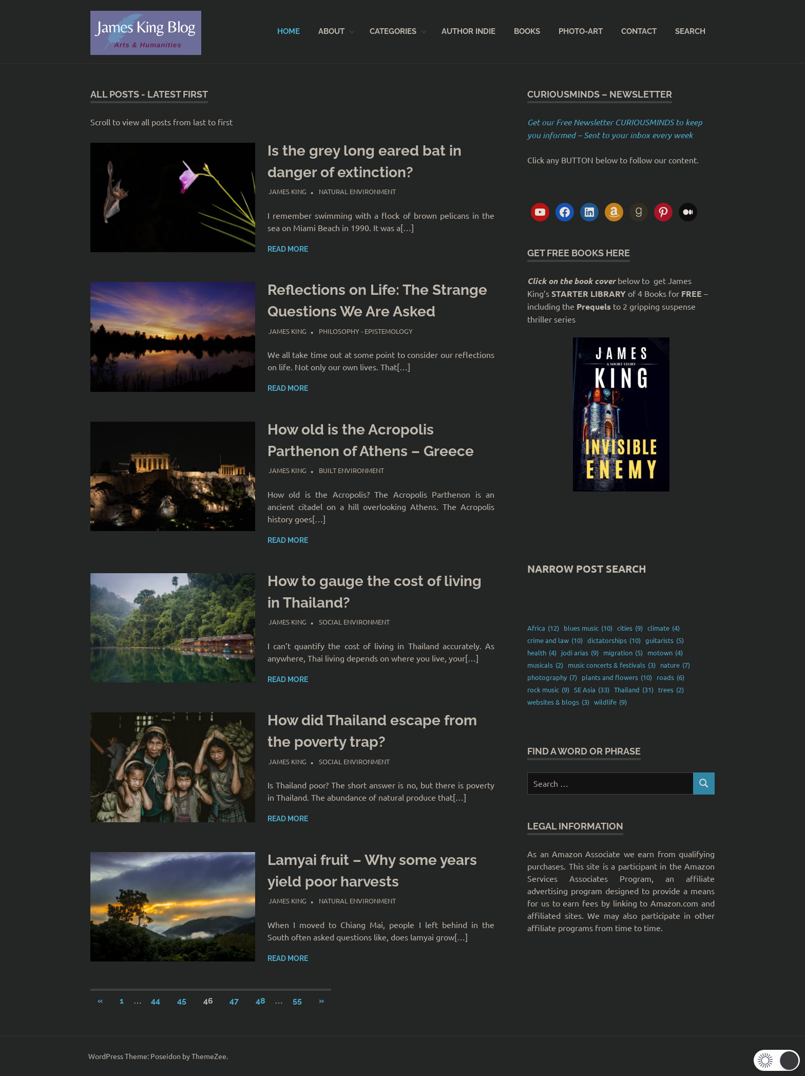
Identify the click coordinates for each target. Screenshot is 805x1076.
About (336, 31)
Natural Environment (357, 191)
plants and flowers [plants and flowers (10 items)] (617, 677)
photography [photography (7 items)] (552, 677)
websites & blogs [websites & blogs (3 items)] (558, 702)
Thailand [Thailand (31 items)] (634, 690)
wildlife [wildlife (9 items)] (610, 702)
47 (234, 1001)
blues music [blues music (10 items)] (588, 628)
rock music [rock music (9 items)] (548, 690)
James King (287, 191)
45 (181, 1001)
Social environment (354, 621)
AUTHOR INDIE (468, 31)
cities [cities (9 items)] (630, 628)
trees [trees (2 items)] (671, 690)
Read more (287, 249)
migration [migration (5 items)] (623, 653)
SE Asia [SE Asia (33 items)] (591, 690)
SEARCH (690, 31)
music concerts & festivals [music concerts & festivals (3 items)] (612, 665)
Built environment (351, 470)
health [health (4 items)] (542, 653)
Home (288, 31)
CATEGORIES (398, 31)
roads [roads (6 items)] (670, 677)
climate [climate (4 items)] (663, 628)
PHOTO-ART (581, 31)
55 (297, 1001)
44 (155, 1001)
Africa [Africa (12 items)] (543, 628)
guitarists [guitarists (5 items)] (664, 640)
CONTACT (639, 31)
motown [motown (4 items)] (665, 653)
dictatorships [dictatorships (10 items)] (614, 640)
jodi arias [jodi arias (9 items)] (580, 653)
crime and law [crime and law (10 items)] (555, 640)
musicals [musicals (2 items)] (545, 665)
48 (260, 1001)
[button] (777, 1060)
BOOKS (527, 31)
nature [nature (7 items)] (675, 665)
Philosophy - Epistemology (366, 331)
